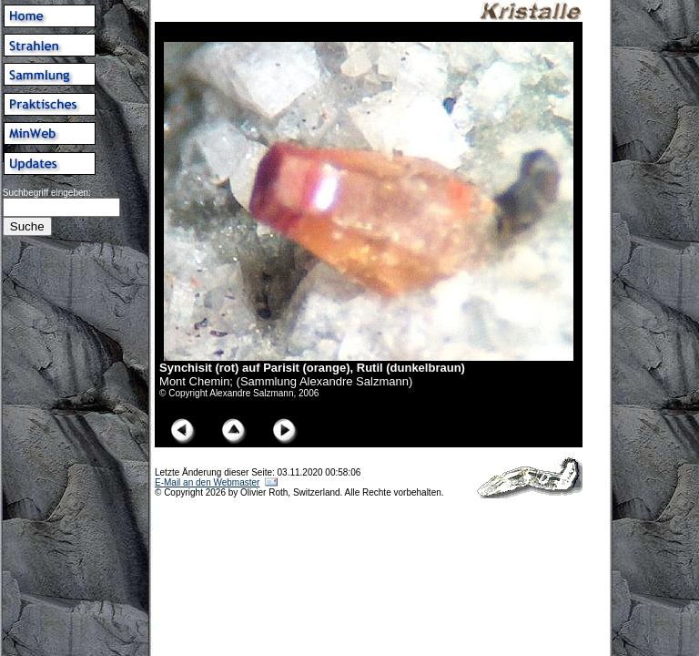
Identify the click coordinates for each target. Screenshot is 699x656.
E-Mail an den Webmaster (207, 482)
